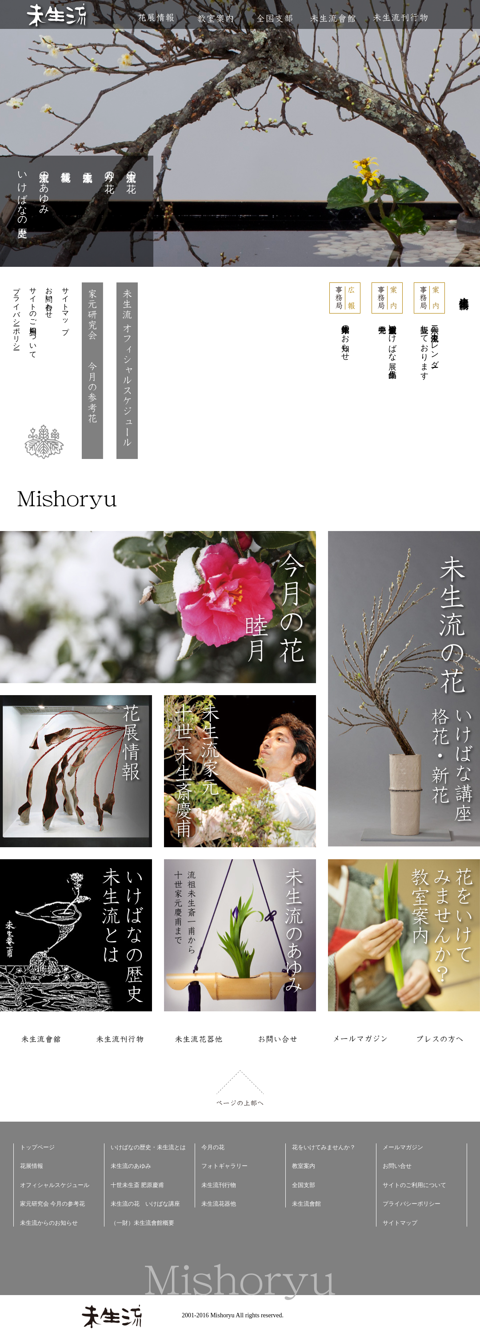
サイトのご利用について (33, 318)
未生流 (57, 16)
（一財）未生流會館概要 (142, 1222)
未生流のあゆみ (44, 187)
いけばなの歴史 (22, 193)
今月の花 (109, 170)
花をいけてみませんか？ (324, 1147)
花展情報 (156, 17)
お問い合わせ (49, 298)
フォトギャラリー (224, 1166)
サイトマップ (65, 306)
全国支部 (274, 18)
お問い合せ (397, 1166)
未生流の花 (131, 170)
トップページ (37, 1147)
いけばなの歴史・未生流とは (148, 1147)
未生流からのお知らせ (49, 1222)
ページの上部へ (240, 1088)
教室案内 (215, 18)
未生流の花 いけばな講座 (145, 1203)
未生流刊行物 (400, 17)
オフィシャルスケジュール (54, 1185)
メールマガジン (403, 1147)
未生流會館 (333, 18)
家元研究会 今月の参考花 (52, 1203)
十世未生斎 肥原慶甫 (137, 1185)
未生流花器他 (218, 1203)
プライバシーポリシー (16, 314)
